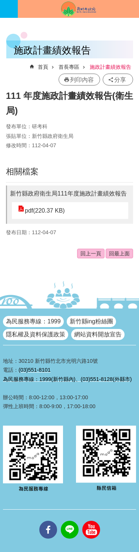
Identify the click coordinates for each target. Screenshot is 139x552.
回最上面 (119, 253)
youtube (91, 521)
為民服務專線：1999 (33, 321)
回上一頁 (90, 253)
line (69, 521)
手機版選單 (9, 9)
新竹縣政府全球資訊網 (78, 9)
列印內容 (82, 80)
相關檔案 (22, 171)
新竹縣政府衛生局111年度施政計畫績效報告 (68, 193)
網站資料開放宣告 (98, 334)
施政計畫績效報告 (110, 67)
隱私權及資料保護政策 (35, 334)
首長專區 (69, 67)
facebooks (48, 521)
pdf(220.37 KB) (45, 210)
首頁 (43, 67)
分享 (120, 80)
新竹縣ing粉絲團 (91, 321)
